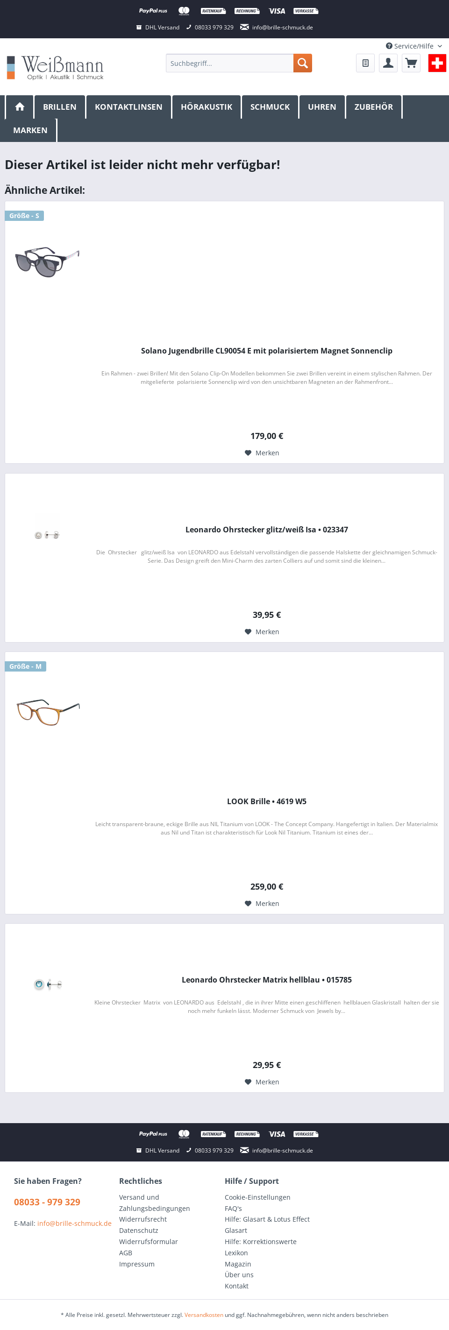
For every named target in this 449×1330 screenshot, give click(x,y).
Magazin (238, 1263)
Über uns (239, 1274)
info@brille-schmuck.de (74, 1223)
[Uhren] (322, 107)
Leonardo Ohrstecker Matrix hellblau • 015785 (267, 980)
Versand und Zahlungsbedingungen (154, 1203)
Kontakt (237, 1285)
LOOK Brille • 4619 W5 (266, 801)
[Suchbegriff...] (239, 63)
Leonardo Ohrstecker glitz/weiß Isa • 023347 (266, 530)
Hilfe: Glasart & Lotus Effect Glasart (267, 1225)
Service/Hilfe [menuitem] (410, 46)
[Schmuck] (270, 107)
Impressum (137, 1263)
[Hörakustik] (207, 107)
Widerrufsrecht (143, 1219)
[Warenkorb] (411, 63)
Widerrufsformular (148, 1241)
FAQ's (233, 1208)
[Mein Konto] (388, 63)
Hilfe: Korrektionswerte (261, 1241)
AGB (125, 1252)
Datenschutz (138, 1230)
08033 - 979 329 (47, 1202)
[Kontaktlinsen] (129, 107)
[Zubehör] (374, 107)
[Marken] (31, 130)
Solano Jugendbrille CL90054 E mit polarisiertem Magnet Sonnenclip (266, 351)
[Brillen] (60, 107)
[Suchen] (302, 63)
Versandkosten (204, 1315)
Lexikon (236, 1252)
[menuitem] (239, 63)
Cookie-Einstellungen (258, 1197)
